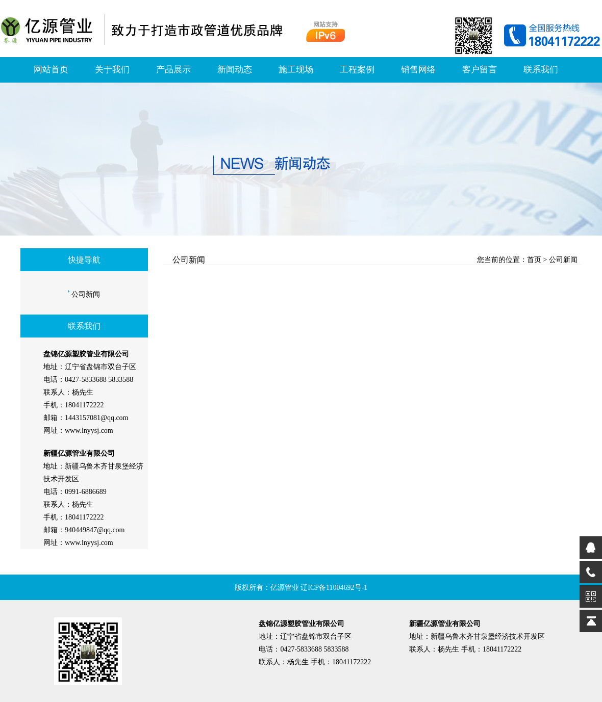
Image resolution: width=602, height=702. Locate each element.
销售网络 (418, 69)
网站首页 (51, 69)
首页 (534, 260)
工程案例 (357, 69)
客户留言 (479, 69)
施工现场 (296, 69)
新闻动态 (234, 69)
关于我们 (112, 69)
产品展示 (173, 69)
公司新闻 (85, 294)
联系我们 (540, 69)
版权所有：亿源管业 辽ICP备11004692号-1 (301, 587)
